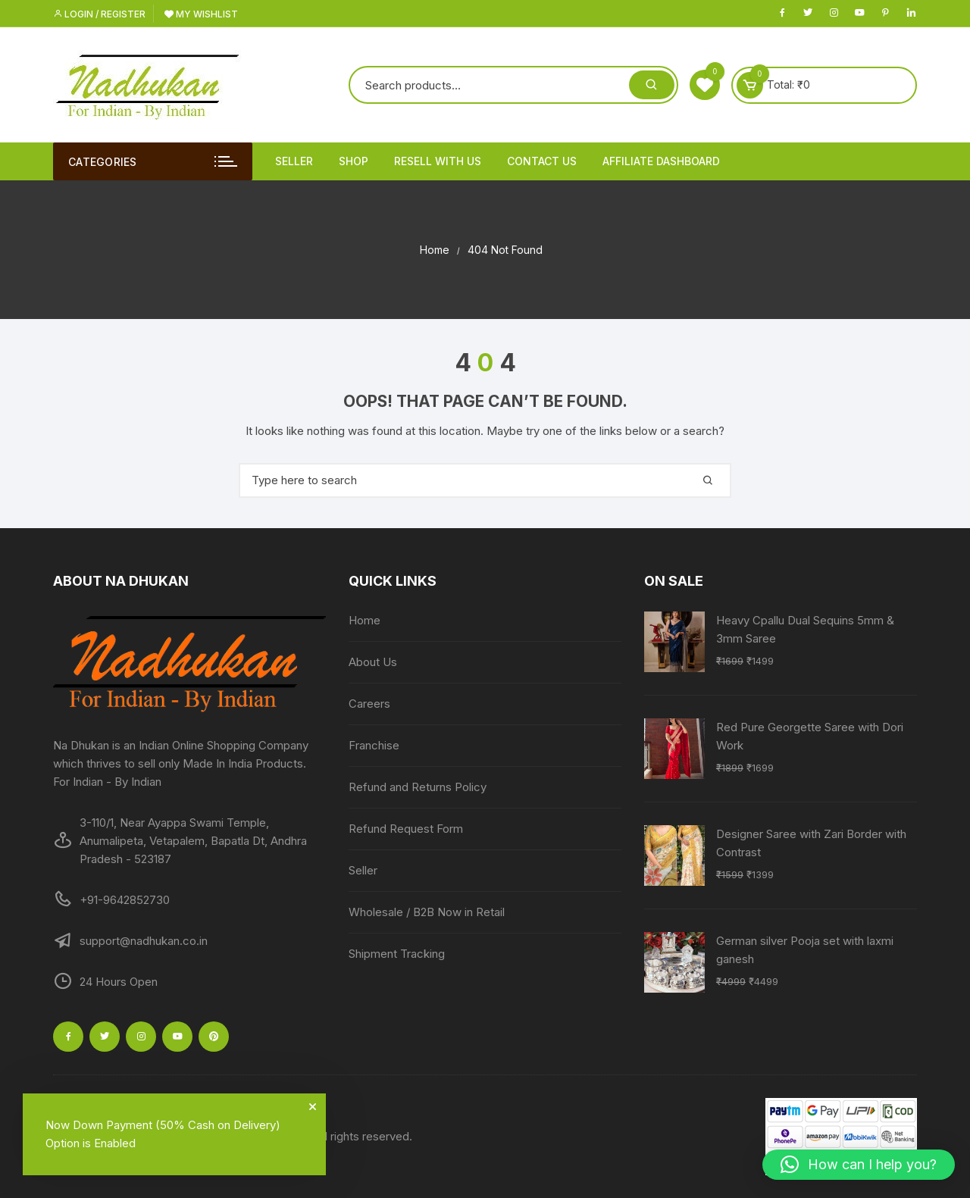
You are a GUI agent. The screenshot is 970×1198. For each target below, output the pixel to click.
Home (364, 620)
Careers (369, 703)
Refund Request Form (406, 828)
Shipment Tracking (397, 953)
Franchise (374, 745)
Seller (294, 161)
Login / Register (99, 14)
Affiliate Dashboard (661, 161)
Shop (353, 161)
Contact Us (542, 161)
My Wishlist (201, 14)
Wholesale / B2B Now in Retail (427, 912)
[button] (858, 1165)
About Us (373, 662)
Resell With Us (437, 161)
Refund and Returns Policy (418, 787)
